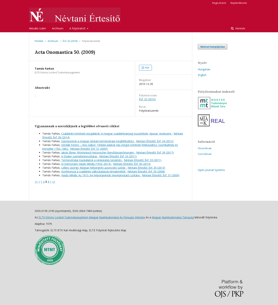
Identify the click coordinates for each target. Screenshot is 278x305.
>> (53, 181)
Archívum (57, 28)
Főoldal (39, 41)
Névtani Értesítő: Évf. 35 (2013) (146, 167)
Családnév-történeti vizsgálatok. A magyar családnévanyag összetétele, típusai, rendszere (116, 133)
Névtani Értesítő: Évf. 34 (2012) (155, 141)
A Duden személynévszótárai (79, 156)
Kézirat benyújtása (212, 46)
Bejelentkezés (239, 3)
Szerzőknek (205, 154)
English (202, 75)
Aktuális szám (37, 28)
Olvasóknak (205, 148)
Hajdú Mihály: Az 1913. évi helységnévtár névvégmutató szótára (100, 175)
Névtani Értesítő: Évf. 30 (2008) (146, 171)
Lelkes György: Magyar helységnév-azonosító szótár (93, 167)
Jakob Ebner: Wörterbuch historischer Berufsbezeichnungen (98, 152)
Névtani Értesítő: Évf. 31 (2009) (89, 149)
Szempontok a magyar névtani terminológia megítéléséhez (97, 141)
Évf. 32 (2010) (70, 41)
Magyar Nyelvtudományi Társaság (173, 217)
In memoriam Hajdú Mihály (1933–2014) (86, 164)
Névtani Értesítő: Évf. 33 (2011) (118, 156)
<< (36, 181)
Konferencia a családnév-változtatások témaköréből (93, 171)
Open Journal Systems (211, 170)
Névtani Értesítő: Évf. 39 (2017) (155, 152)
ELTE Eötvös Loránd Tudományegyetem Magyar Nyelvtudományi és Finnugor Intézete (91, 217)
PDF (146, 67)
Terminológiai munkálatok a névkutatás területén (91, 160)
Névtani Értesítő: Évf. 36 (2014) (132, 164)
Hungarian (204, 69)
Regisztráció (219, 3)
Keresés (240, 28)
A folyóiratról (77, 28)
